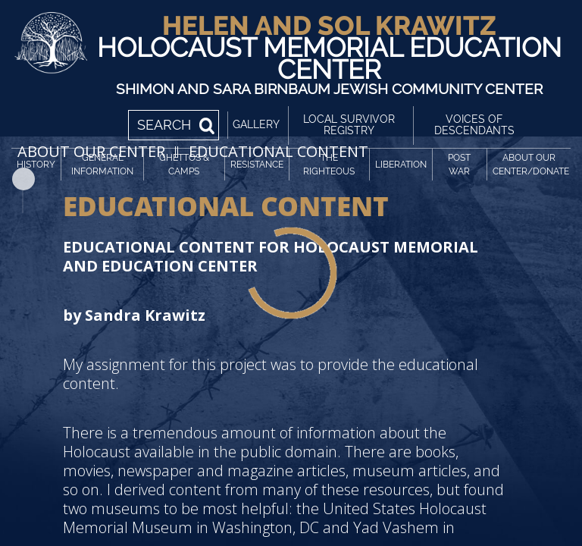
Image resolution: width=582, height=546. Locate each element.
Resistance (256, 164)
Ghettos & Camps (184, 164)
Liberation (401, 164)
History (36, 164)
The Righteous (329, 164)
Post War (459, 164)
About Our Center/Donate (531, 164)
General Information (102, 164)
